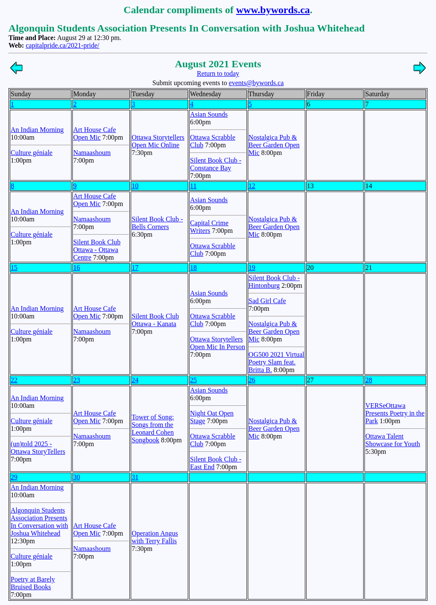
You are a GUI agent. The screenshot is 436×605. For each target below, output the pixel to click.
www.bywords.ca (273, 9)
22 (14, 380)
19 (252, 267)
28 (368, 380)
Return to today (218, 73)
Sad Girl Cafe (267, 300)
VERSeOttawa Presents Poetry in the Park (395, 413)
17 (135, 267)
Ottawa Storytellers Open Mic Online (158, 141)
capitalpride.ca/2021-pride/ (62, 45)
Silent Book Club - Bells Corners (157, 222)
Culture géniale (31, 152)
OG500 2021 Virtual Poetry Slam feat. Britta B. (276, 362)
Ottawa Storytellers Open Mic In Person (217, 342)
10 (135, 185)
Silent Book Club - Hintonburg (274, 281)
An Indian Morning (37, 129)
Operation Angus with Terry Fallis (155, 537)
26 (252, 380)
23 (76, 380)
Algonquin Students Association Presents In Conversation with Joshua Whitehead (39, 522)
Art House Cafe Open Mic (94, 133)
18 (193, 267)
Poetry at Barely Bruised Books (33, 583)
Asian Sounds (208, 114)
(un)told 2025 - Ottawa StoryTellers (38, 447)
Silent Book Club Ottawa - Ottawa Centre (96, 249)
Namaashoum (92, 152)
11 (193, 185)
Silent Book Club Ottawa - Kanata (155, 320)
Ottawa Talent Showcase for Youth (392, 440)
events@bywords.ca (256, 82)
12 (252, 185)
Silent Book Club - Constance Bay (215, 164)
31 (135, 477)
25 (193, 380)
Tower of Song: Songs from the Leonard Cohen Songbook (153, 428)
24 (135, 380)
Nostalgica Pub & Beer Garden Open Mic (274, 145)
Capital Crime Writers (209, 226)
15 (14, 267)
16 (76, 267)
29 (14, 477)
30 (76, 477)
